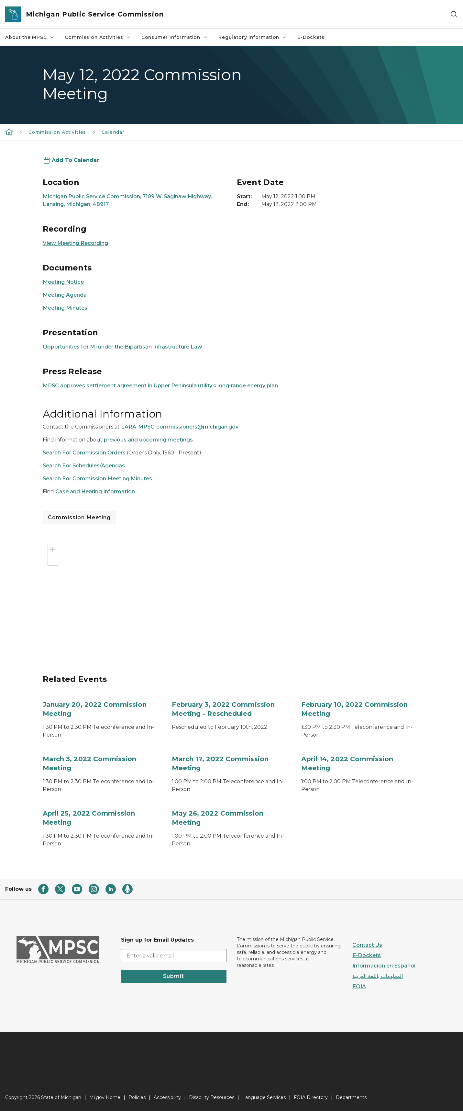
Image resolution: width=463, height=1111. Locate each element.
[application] (134, 599)
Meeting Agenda (65, 295)
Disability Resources (211, 1097)
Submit (173, 976)
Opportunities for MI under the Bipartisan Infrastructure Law (122, 347)
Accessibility (167, 1097)
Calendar (113, 132)
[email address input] (173, 955)
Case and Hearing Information (95, 491)
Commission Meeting (79, 517)
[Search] (454, 14)
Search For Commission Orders (84, 453)
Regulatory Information (252, 37)
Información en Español (383, 966)
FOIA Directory (311, 1097)
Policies (137, 1097)
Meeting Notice (63, 282)
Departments (351, 1097)
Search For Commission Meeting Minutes (97, 478)
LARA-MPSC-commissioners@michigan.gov (179, 427)
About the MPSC (29, 37)
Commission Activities (98, 37)
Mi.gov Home (104, 1097)
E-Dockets (310, 37)
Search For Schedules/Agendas (84, 466)
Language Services (264, 1097)
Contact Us (367, 945)
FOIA (359, 986)
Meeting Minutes (65, 308)
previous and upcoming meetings (148, 440)
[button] (53, 549)
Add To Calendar (75, 160)
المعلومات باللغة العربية (377, 976)
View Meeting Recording (75, 243)
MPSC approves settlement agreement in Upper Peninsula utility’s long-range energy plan (160, 386)
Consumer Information (174, 37)
